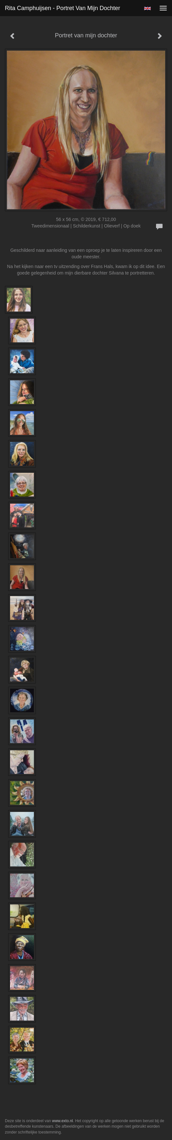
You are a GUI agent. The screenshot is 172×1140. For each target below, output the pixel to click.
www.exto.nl (62, 1121)
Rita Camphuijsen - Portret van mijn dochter (62, 8)
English (147, 8)
